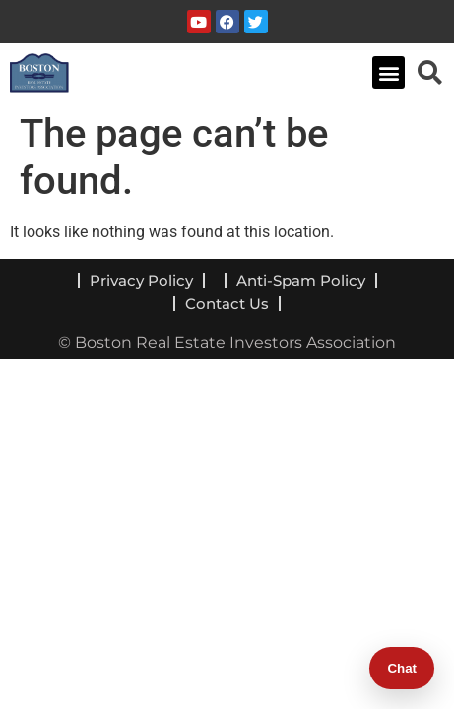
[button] (388, 72)
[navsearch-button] (429, 72)
